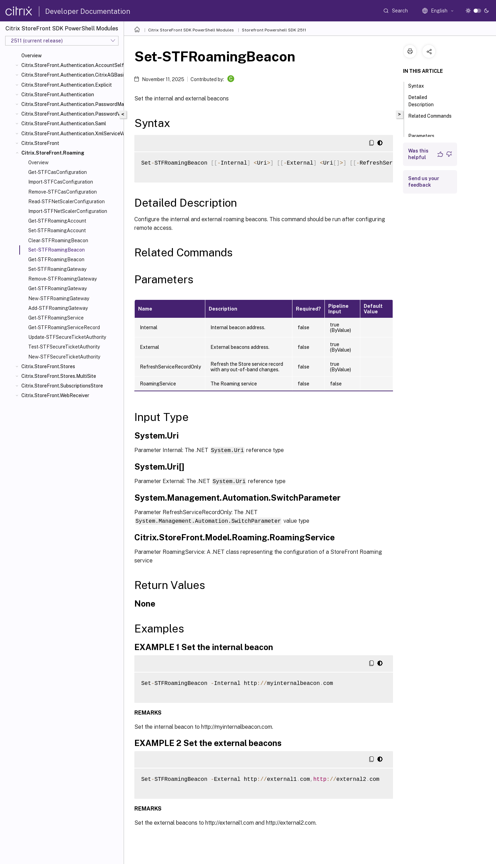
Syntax (420, 85)
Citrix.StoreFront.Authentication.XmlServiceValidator (71, 133)
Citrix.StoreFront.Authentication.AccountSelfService (71, 65)
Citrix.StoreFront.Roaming (52, 153)
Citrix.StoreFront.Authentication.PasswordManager (71, 104)
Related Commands (430, 119)
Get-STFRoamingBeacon (56, 259)
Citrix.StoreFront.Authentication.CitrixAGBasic (71, 75)
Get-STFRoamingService (56, 318)
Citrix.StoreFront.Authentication (57, 94)
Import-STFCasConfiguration (60, 182)
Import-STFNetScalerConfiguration (67, 211)
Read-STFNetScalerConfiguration (66, 201)
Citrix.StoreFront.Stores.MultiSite (58, 376)
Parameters (425, 135)
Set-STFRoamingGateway (57, 269)
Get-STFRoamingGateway (57, 288)
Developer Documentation (87, 11)
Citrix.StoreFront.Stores (48, 366)
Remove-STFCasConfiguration (62, 192)
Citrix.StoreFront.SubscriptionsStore (62, 386)
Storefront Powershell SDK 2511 (274, 30)
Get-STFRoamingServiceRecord (64, 327)
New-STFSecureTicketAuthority (64, 357)
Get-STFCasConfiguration (57, 172)
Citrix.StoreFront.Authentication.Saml (63, 123)
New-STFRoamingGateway (58, 298)
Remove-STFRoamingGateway (62, 279)
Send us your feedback (423, 182)
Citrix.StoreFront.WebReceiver (55, 395)
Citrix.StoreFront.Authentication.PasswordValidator (71, 114)
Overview (31, 55)
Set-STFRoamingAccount (57, 230)
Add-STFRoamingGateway (58, 308)
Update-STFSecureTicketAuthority (67, 337)
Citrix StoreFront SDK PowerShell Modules (191, 30)
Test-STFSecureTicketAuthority (64, 347)
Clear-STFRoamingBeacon (58, 240)
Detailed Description (424, 101)
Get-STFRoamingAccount (57, 221)
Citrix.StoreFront (40, 143)
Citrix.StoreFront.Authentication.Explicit (66, 85)
